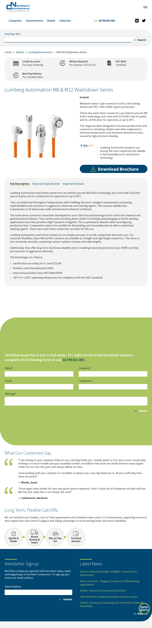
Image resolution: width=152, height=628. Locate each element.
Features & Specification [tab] (46, 183)
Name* (9, 368)
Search (139, 40)
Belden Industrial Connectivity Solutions (103, 590)
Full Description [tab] (19, 183)
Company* (85, 368)
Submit (140, 411)
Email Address (13, 586)
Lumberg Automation (40, 52)
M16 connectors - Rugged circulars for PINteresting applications (109, 582)
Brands (20, 52)
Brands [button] (51, 20)
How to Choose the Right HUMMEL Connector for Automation (108, 573)
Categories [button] (15, 20)
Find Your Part (13, 34)
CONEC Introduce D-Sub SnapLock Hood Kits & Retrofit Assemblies (112, 604)
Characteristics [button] (34, 20)
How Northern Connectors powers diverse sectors (109, 596)
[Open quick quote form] (144, 608)
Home (8, 52)
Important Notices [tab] (73, 183)
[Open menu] (145, 7)
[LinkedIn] (137, 20)
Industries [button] (65, 20)
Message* (10, 394)
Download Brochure (115, 169)
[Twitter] (144, 20)
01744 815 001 (104, 20)
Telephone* (85, 381)
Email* (8, 381)
